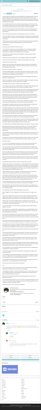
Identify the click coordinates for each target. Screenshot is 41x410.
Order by (30, 357)
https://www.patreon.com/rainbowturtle (17, 291)
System (3, 396)
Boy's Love (3, 382)
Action (3, 379)
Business (22, 382)
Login (37, 311)
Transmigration (23, 396)
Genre (11, 355)
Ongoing (3, 391)
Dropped (22, 385)
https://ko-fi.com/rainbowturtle (15, 294)
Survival (22, 394)
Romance (22, 393)
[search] (39, 1)
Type (30, 355)
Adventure (22, 379)
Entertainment (4, 387)
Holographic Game (24, 388)
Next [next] (14, 13)
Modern (22, 390)
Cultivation (3, 385)
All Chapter (9, 13)
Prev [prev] (4, 13)
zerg (2, 399)
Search (20, 359)
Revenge (3, 393)
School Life (3, 394)
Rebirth (22, 391)
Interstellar (3, 390)
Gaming (22, 387)
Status (11, 357)
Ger (2, 388)
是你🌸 (15, 334)
